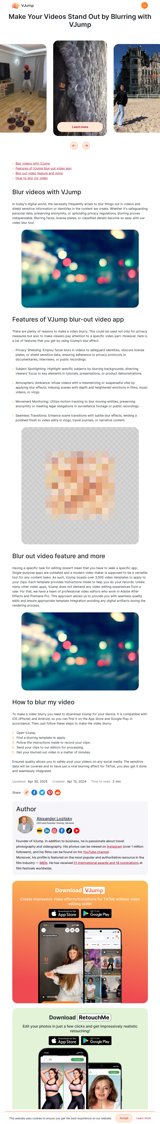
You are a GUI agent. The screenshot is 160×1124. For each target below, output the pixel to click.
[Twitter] (42, 792)
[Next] (86, 145)
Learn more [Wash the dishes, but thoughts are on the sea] (80, 131)
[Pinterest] (50, 792)
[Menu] (144, 5)
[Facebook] (34, 792)
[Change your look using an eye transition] (61, 962)
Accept (124, 1118)
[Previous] (74, 145)
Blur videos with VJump (33, 163)
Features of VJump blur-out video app (44, 168)
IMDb (43, 863)
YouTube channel (96, 852)
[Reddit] (58, 792)
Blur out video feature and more (39, 173)
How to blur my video (32, 178)
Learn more (143, 1118)
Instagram (114, 846)
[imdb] (39, 831)
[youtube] (77, 831)
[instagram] (54, 831)
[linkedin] (47, 831)
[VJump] (23, 5)
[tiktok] (69, 831)
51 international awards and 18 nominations (106, 863)
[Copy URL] (26, 792)
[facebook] (62, 831)
